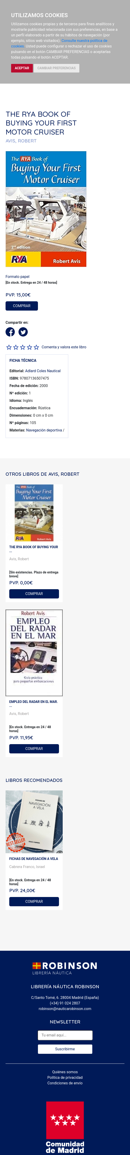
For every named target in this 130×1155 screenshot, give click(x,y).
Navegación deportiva (44, 430)
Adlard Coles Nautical (43, 371)
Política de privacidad (65, 1077)
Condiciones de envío (65, 1083)
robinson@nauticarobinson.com (65, 1009)
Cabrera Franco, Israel (27, 867)
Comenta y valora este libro (64, 347)
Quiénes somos (65, 1072)
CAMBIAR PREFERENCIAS (56, 68)
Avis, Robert (19, 559)
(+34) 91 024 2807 (65, 1003)
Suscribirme (65, 1049)
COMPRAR (22, 306)
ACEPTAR (22, 68)
